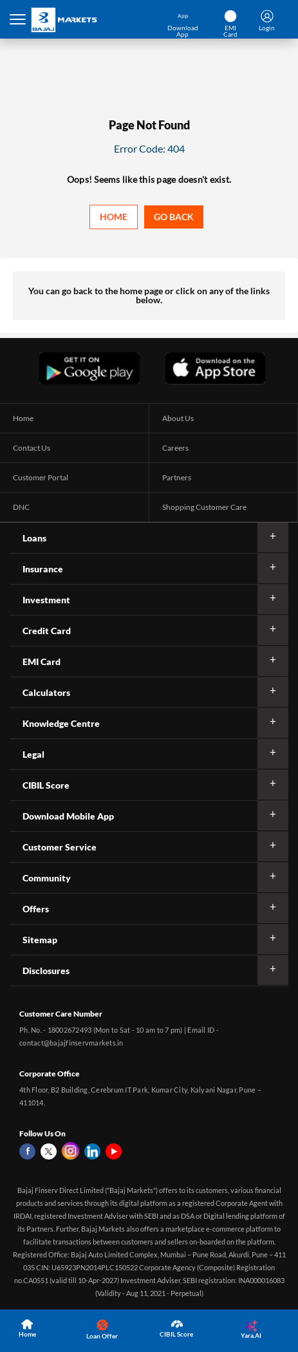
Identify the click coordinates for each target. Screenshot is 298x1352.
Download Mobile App (68, 816)
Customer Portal (40, 477)
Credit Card (47, 630)
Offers (36, 908)
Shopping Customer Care (204, 507)
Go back (174, 216)
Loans (34, 537)
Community (47, 877)
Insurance (43, 568)
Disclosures (46, 970)
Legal (33, 754)
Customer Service (60, 846)
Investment (46, 599)
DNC (21, 507)
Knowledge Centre (61, 723)
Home (113, 216)
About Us (178, 418)
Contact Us (31, 448)
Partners (176, 477)
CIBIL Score (46, 785)
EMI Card (42, 661)
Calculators (46, 692)
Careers (175, 448)
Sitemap (40, 939)
